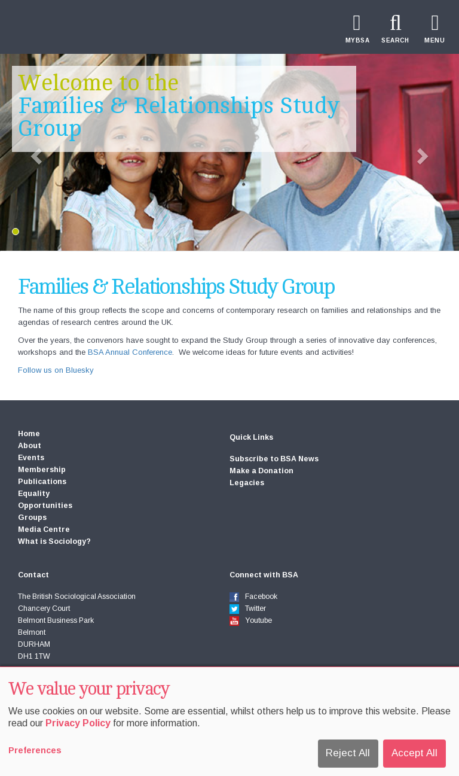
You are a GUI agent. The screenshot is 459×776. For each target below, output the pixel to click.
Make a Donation (261, 471)
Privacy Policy (78, 723)
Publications (42, 481)
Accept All (414, 753)
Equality (34, 493)
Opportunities (45, 505)
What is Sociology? (54, 541)
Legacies (247, 483)
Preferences (35, 750)
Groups (32, 517)
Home (29, 434)
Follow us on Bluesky (56, 370)
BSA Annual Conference (130, 352)
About (29, 446)
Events (31, 458)
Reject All (348, 753)
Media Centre (44, 529)
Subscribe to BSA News (274, 459)
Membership (42, 469)
